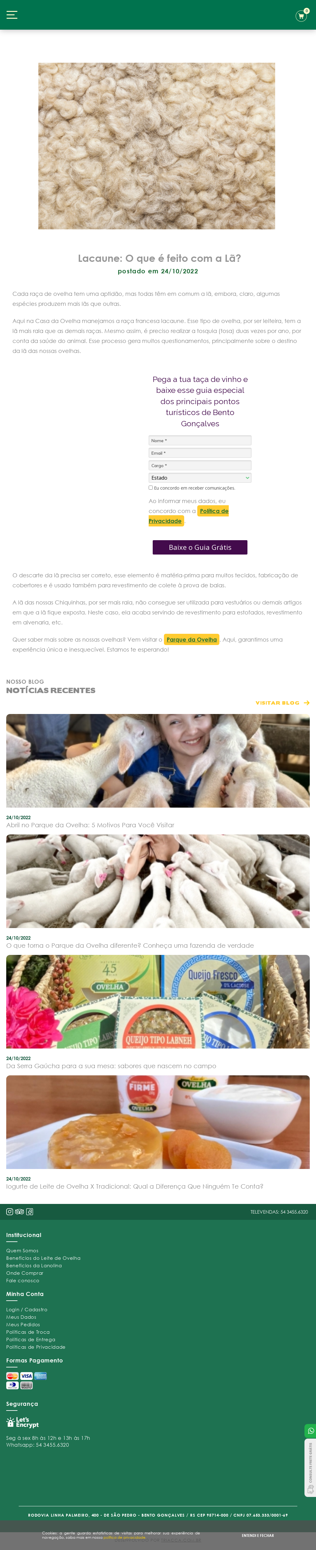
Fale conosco (23, 1280)
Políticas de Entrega (30, 1339)
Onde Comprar (25, 1273)
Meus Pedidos (23, 1324)
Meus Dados (21, 1317)
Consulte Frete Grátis (310, 1468)
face (29, 1211)
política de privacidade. (124, 1537)
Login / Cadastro (27, 1309)
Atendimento (310, 1431)
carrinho (302, 15)
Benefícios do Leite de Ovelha (43, 1258)
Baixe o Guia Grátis (200, 547)
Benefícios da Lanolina (34, 1265)
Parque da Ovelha (192, 639)
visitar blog (277, 703)
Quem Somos (22, 1250)
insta (9, 1211)
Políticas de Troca (28, 1332)
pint (19, 1212)
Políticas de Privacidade (36, 1347)
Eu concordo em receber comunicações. (192, 488)
